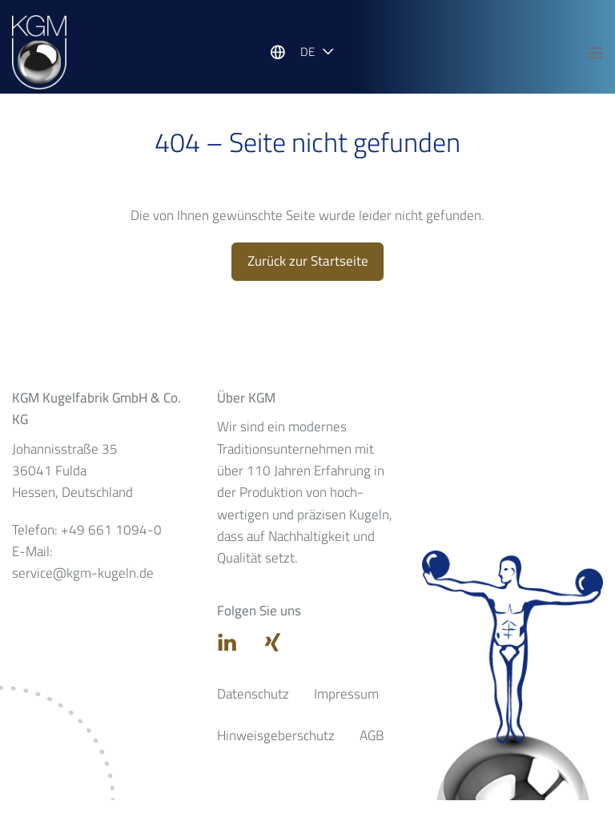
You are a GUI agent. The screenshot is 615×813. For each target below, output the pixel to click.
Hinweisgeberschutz (276, 748)
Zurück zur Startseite (307, 273)
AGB (372, 748)
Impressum (346, 706)
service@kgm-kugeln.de (83, 586)
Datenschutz (253, 706)
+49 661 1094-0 (111, 542)
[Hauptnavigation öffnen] (595, 53)
